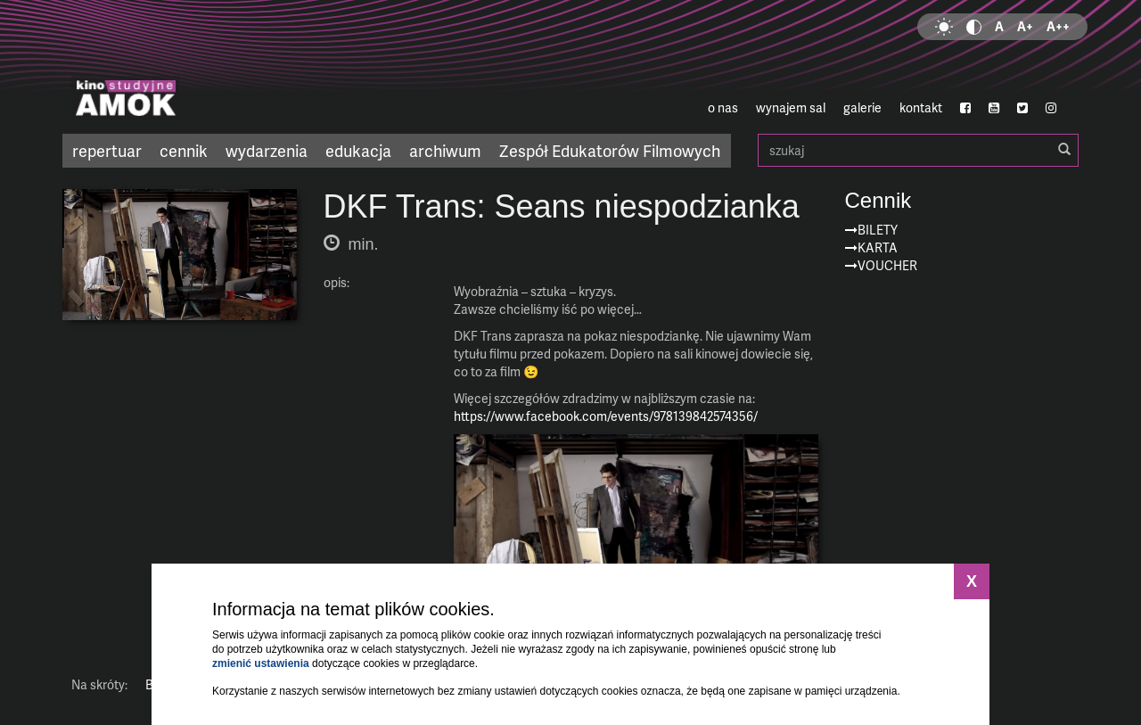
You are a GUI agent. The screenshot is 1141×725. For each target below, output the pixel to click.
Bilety (878, 229)
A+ (1025, 26)
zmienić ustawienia (260, 663)
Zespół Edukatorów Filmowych (609, 150)
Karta (878, 247)
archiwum (445, 150)
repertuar (107, 150)
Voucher (887, 265)
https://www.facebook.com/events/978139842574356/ (606, 416)
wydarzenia (267, 150)
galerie (862, 107)
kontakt (920, 107)
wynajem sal (790, 107)
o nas (723, 107)
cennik (184, 150)
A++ (1058, 26)
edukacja (358, 150)
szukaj (918, 150)
